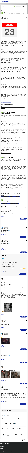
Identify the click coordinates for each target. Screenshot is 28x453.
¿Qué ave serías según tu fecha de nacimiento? (11, 434)
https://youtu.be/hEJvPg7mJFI (6, 102)
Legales (1, 448)
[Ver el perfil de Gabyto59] (5, 320)
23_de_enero (5, 213)
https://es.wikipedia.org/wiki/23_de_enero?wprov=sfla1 (10, 203)
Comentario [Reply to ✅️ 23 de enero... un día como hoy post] (23, 218)
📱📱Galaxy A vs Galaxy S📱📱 (8, 423)
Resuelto (8, 9)
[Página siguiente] (12, 225)
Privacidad (2, 446)
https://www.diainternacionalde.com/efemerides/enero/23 (10, 196)
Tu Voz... (9, 230)
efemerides (11, 213)
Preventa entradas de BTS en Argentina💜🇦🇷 (11, 414)
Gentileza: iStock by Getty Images (6, 39)
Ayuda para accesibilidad (4, 443)
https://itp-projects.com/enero (6, 153)
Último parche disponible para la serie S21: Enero (12, 418)
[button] (25, 18)
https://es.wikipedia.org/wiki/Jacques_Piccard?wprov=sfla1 (10, 299)
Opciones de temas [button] (25, 9)
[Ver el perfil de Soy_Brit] (5, 352)
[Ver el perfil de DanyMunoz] (5, 17)
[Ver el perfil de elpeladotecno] (6, 227)
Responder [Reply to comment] (23, 252)
